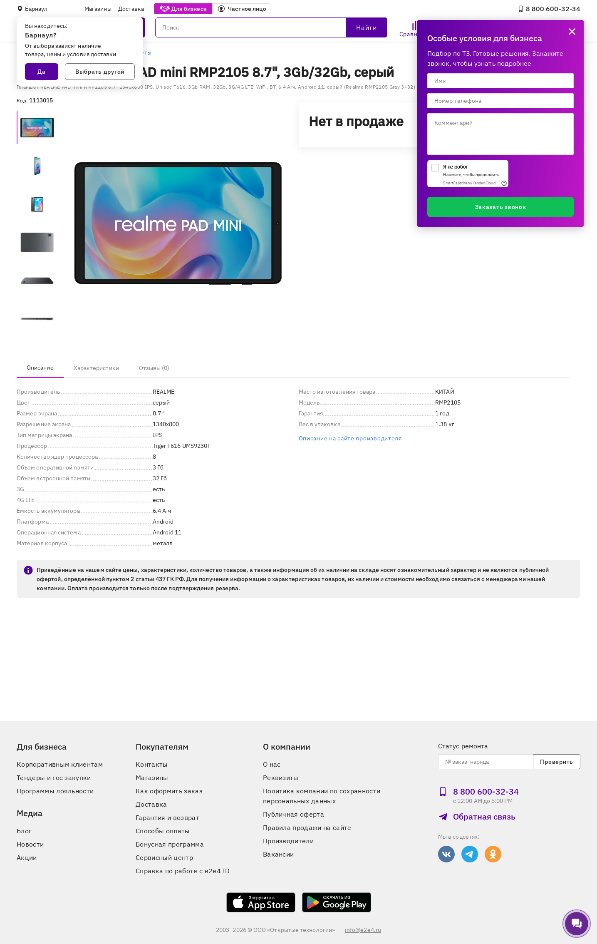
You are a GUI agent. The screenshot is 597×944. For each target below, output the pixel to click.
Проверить (556, 761)
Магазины (97, 8)
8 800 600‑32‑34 (549, 9)
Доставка (131, 8)
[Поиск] (271, 27)
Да (41, 71)
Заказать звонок (500, 207)
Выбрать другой (99, 71)
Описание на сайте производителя (350, 438)
